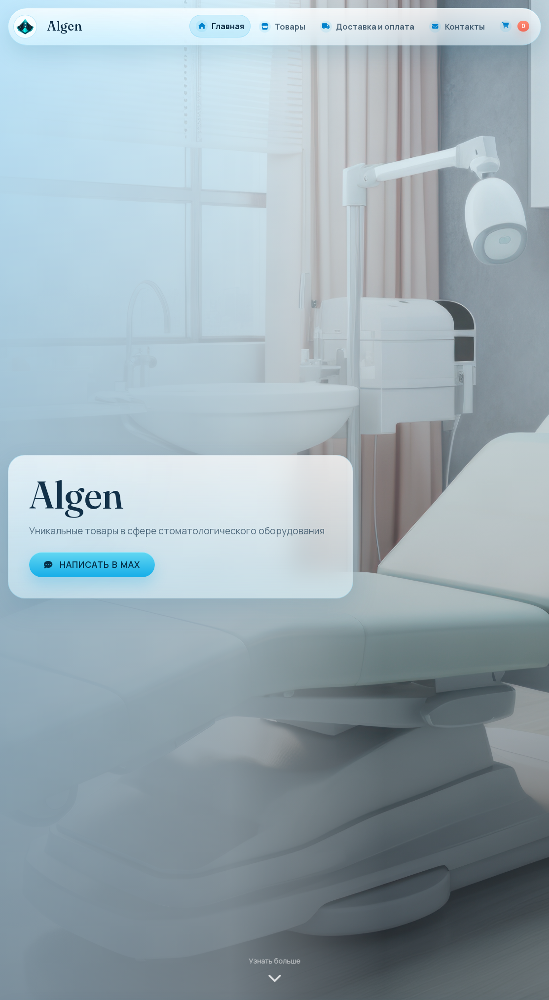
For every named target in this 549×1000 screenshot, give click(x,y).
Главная (228, 26)
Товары (290, 26)
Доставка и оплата (375, 26)
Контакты (465, 26)
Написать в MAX (92, 564)
